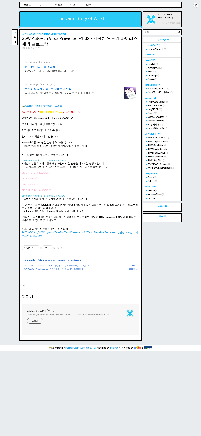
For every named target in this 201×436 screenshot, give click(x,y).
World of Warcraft (157, 117)
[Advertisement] (80, 74)
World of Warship (156, 120)
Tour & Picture (153, 84)
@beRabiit (85, 432)
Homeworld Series (158, 101)
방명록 (88, 4)
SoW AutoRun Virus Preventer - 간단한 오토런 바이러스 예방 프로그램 (52, 311)
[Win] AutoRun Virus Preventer (51, 303)
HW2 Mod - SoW (157, 105)
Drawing (152, 79)
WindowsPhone (156, 194)
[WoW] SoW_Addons (159, 164)
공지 (42, 4)
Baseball (153, 64)
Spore (152, 113)
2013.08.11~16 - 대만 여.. (160, 92)
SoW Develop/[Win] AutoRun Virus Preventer (44, 34)
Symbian (153, 198)
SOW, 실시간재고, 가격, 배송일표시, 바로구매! (49, 113)
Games (150, 98)
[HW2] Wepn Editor (158, 141)
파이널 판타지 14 (157, 128)
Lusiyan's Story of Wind (80, 18)
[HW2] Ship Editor (156, 160)
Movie (152, 71)
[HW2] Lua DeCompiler (159, 149)
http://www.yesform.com (37, 127)
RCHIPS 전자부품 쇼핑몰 (40, 109)
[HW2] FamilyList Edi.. (158, 152)
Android (152, 190)
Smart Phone (152, 186)
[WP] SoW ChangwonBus (161, 168)
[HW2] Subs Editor (157, 145)
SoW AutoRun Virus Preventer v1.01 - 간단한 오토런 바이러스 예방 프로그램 (55, 308)
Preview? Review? (157, 49)
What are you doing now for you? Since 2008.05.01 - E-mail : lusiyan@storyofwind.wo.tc (68, 399)
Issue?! (150, 54)
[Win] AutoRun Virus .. (158, 137)
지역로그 (57, 4)
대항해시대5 (155, 124)
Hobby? (150, 60)
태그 (72, 4)
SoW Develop (30, 303)
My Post (163, 39)
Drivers (152, 177)
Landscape (154, 75)
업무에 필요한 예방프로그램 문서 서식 (48, 131)
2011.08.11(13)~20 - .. (158, 88)
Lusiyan (114, 432)
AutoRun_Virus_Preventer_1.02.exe (42, 148)
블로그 (27, 4)
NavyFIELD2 (155, 109)
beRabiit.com (72, 432)
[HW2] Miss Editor (157, 156)
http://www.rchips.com (36, 105)
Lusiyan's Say (152, 45)
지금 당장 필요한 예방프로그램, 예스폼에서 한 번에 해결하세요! (59, 135)
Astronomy (155, 67)
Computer (151, 173)
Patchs (152, 181)
